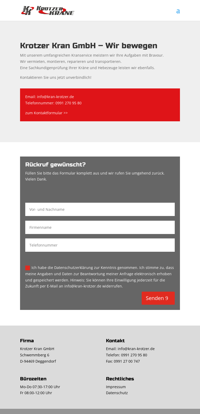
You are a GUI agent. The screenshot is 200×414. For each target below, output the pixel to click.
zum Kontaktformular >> (46, 112)
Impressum (116, 386)
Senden (155, 298)
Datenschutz (117, 392)
